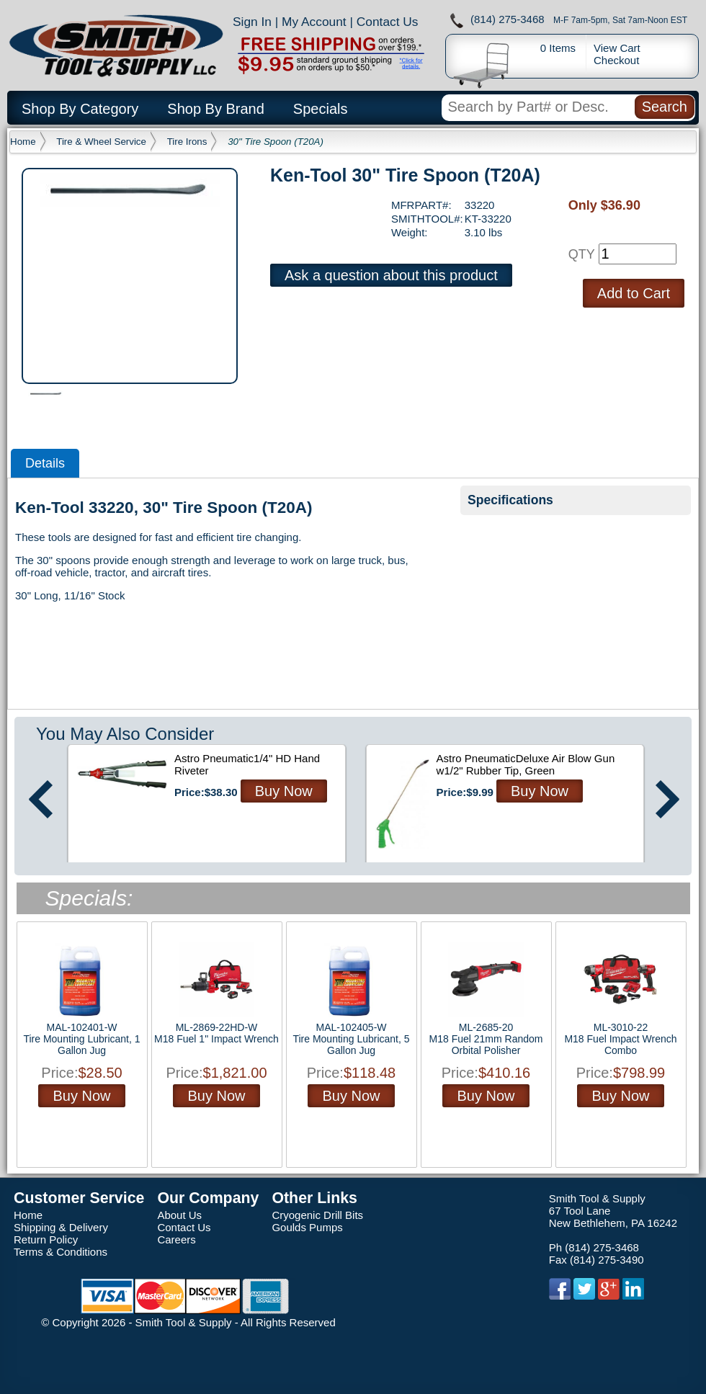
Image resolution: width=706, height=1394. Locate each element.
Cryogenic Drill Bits (317, 1215)
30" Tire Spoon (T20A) (275, 141)
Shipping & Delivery (61, 1227)
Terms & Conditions (60, 1252)
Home (23, 141)
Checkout (616, 60)
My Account (314, 21)
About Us (179, 1215)
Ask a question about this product (391, 275)
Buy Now (284, 791)
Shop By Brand (215, 109)
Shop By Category (80, 109)
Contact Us (388, 21)
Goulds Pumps (307, 1227)
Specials (320, 109)
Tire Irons (187, 141)
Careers (176, 1239)
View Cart (617, 48)
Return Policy (46, 1239)
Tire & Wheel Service (101, 141)
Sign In (252, 21)
